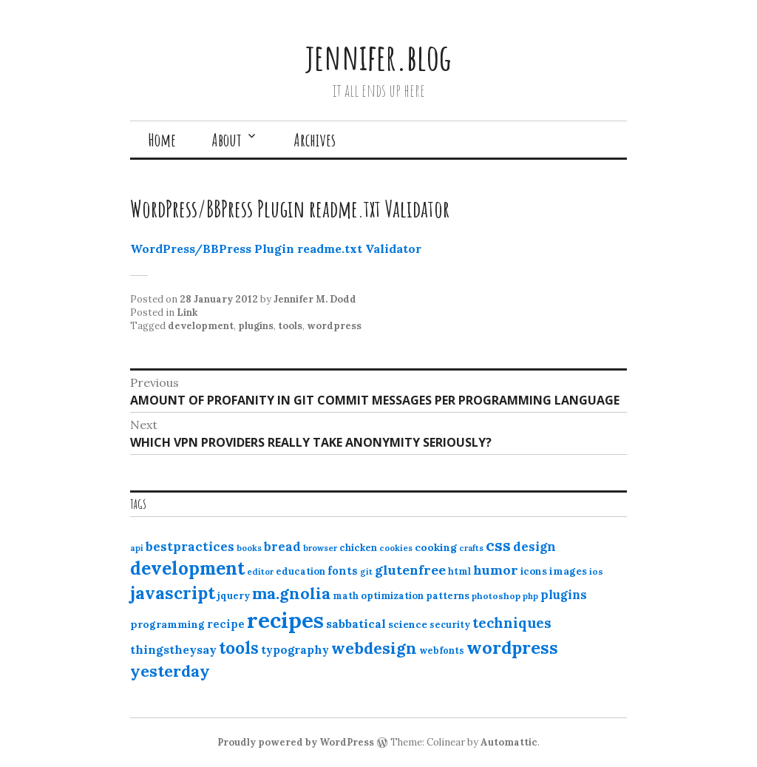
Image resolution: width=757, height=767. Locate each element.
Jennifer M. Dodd (315, 299)
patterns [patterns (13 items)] (447, 595)
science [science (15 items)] (407, 624)
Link (187, 312)
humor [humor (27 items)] (495, 569)
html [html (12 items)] (459, 571)
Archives (314, 140)
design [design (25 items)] (534, 546)
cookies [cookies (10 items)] (396, 548)
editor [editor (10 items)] (260, 572)
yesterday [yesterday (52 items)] (170, 670)
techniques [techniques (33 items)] (511, 623)
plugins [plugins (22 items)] (563, 594)
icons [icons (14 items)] (533, 571)
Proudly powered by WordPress (295, 742)
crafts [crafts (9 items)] (471, 548)
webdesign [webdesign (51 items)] (374, 648)
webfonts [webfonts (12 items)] (441, 650)
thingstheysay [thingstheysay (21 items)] (173, 649)
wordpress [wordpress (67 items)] (512, 647)
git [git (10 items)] (366, 572)
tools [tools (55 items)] (239, 648)
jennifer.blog (378, 56)
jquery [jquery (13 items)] (233, 595)
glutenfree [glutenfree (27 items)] (410, 569)
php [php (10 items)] (530, 596)
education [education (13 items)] (300, 571)
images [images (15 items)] (568, 571)
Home (162, 140)
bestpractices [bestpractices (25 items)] (190, 546)
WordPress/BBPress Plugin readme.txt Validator (275, 248)
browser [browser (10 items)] (320, 548)
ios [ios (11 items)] (596, 571)
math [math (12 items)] (346, 595)
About (226, 140)
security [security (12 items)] (450, 624)
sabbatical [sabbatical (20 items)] (356, 623)
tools (290, 326)
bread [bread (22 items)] (282, 546)
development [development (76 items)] (187, 568)
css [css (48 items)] (498, 545)
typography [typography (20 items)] (295, 649)
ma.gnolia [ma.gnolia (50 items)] (291, 593)
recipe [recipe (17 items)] (226, 624)
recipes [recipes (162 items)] (285, 620)
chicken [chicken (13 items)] (358, 547)
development (201, 326)
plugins (256, 326)
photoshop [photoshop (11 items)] (496, 595)
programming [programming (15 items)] (167, 624)
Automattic (509, 742)
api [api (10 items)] (136, 548)
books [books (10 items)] (249, 548)
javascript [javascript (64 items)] (172, 593)
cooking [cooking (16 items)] (436, 547)
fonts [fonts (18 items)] (342, 571)
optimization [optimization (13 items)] (392, 595)
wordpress (334, 326)
